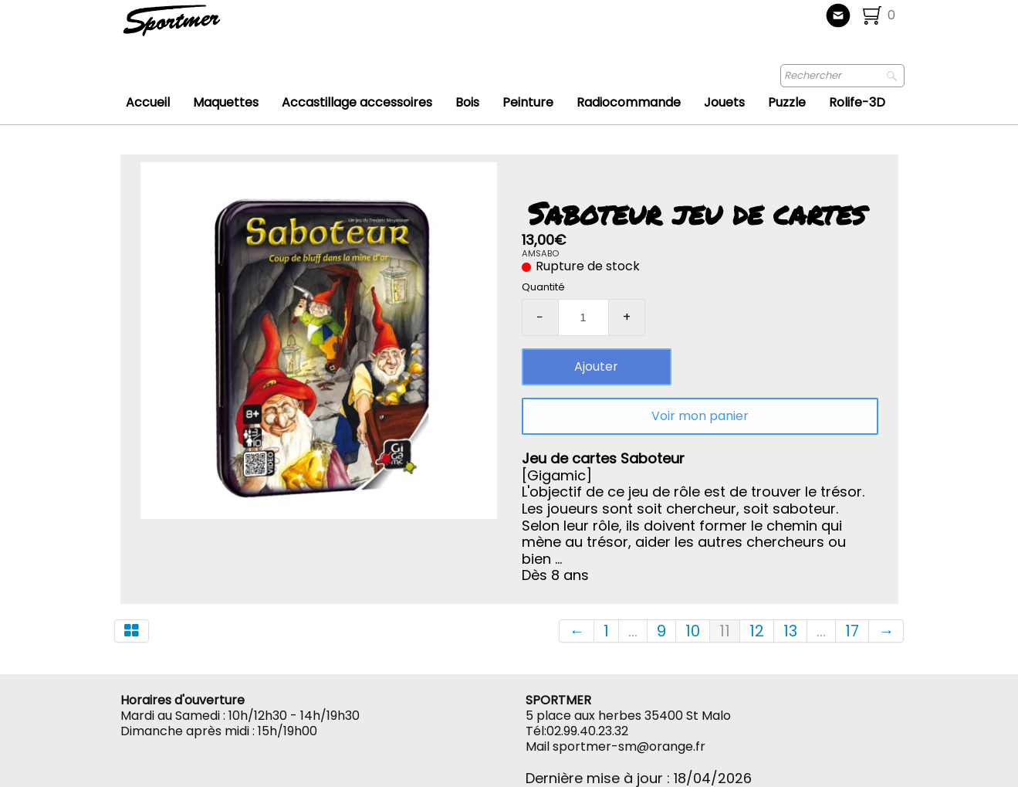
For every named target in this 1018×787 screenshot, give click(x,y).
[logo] (222, 27)
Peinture (527, 102)
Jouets (724, 102)
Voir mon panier (700, 416)
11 (724, 631)
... (633, 631)
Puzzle (787, 102)
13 (790, 631)
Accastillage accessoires (357, 102)
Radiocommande (629, 102)
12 (756, 631)
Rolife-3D (857, 102)
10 (692, 631)
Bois (467, 102)
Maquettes (226, 102)
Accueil (148, 102)
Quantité (543, 286)
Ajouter (596, 366)
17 (852, 631)
